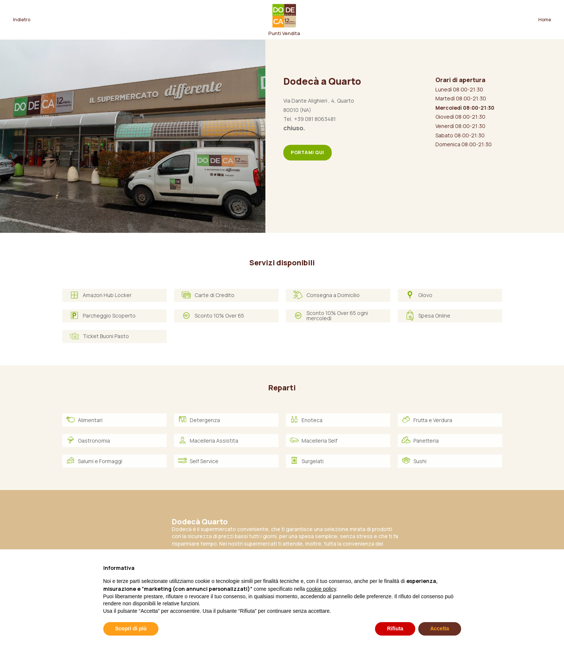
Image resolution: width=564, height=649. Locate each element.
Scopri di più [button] (131, 628)
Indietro (21, 19)
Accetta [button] (439, 628)
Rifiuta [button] (395, 628)
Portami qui (307, 152)
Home (544, 19)
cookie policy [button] (321, 589)
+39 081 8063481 (315, 118)
